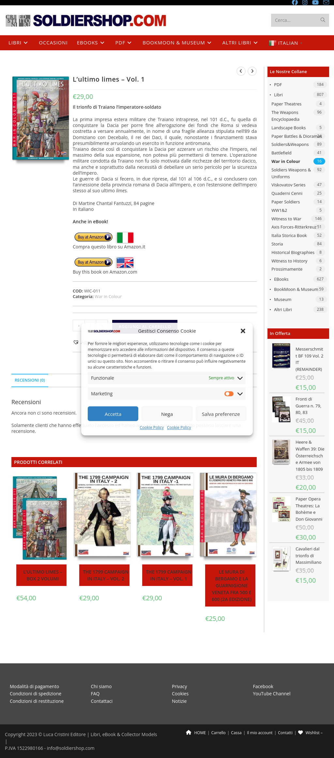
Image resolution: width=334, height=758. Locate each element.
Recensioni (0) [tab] (30, 380)
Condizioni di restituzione (37, 686)
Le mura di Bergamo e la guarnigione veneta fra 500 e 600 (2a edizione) (231, 585)
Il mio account (259, 718)
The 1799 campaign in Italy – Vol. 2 (106, 575)
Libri (278, 95)
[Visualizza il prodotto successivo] (252, 71)
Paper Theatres (286, 104)
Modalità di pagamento (34, 672)
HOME (196, 718)
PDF (278, 84)
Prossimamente (286, 269)
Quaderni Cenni (286, 193)
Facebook (263, 672)
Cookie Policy (152, 427)
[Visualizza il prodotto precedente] (241, 71)
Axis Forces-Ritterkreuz (293, 227)
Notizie (179, 686)
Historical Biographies (292, 252)
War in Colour (285, 161)
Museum (282, 299)
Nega (167, 414)
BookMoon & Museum (296, 289)
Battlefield (281, 153)
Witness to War (286, 219)
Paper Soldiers (285, 202)
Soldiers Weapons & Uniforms (291, 173)
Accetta (113, 414)
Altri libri (283, 309)
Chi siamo (101, 672)
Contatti (285, 718)
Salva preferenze (221, 414)
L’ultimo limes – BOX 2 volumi (42, 575)
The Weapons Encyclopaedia (285, 115)
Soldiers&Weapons (290, 144)
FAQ (95, 679)
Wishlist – (310, 718)
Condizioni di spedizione (35, 679)
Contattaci (102, 686)
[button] (243, 331)
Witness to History (289, 261)
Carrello (218, 718)
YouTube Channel (272, 679)
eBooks (281, 279)
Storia (277, 244)
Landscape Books (288, 128)
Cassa (236, 718)
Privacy (179, 672)
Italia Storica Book (289, 235)
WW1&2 (279, 210)
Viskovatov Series (288, 185)
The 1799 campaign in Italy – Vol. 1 (168, 575)
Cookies (180, 679)
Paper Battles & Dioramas (296, 136)
